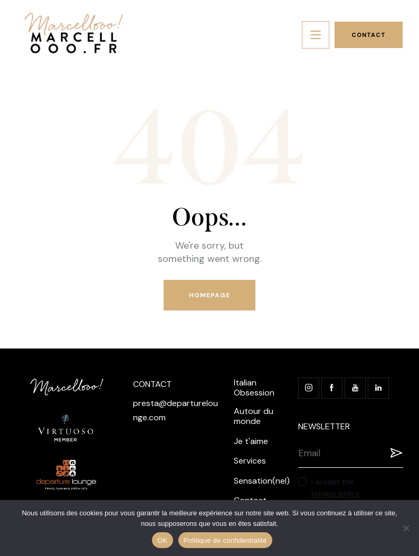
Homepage (210, 295)
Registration (395, 453)
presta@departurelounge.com (175, 410)
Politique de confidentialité (225, 540)
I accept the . (336, 487)
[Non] (406, 528)
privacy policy (335, 493)
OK (162, 540)
